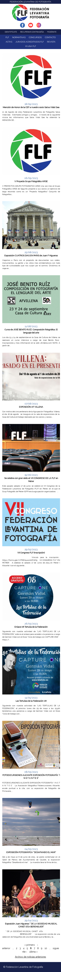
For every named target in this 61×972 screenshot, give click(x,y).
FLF (7, 37)
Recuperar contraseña (32, 32)
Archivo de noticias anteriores (30, 956)
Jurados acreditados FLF (29, 42)
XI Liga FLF (30, 46)
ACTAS (9, 42)
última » (33, 951)
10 (46, 948)
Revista (51, 42)
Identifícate (11, 32)
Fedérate (51, 32)
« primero (29, 945)
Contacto (50, 37)
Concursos (35, 37)
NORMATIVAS (19, 37)
